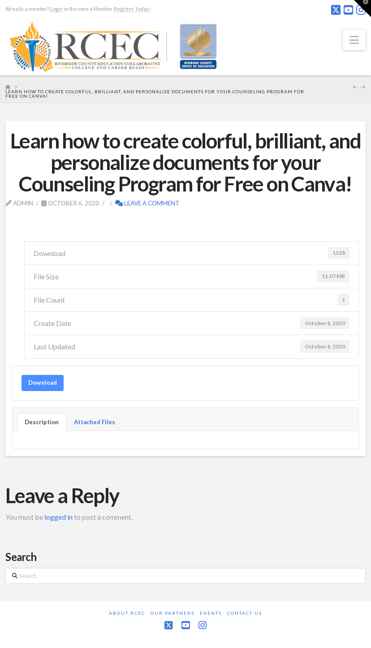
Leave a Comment (147, 203)
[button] (354, 40)
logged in (58, 517)
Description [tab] (42, 422)
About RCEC (127, 613)
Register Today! (132, 9)
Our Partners (172, 613)
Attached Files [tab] (94, 422)
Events (211, 613)
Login (56, 9)
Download (42, 382)
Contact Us (244, 613)
